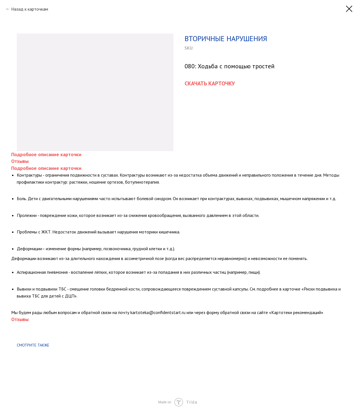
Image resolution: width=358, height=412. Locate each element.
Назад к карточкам (29, 9)
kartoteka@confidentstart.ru (157, 312)
